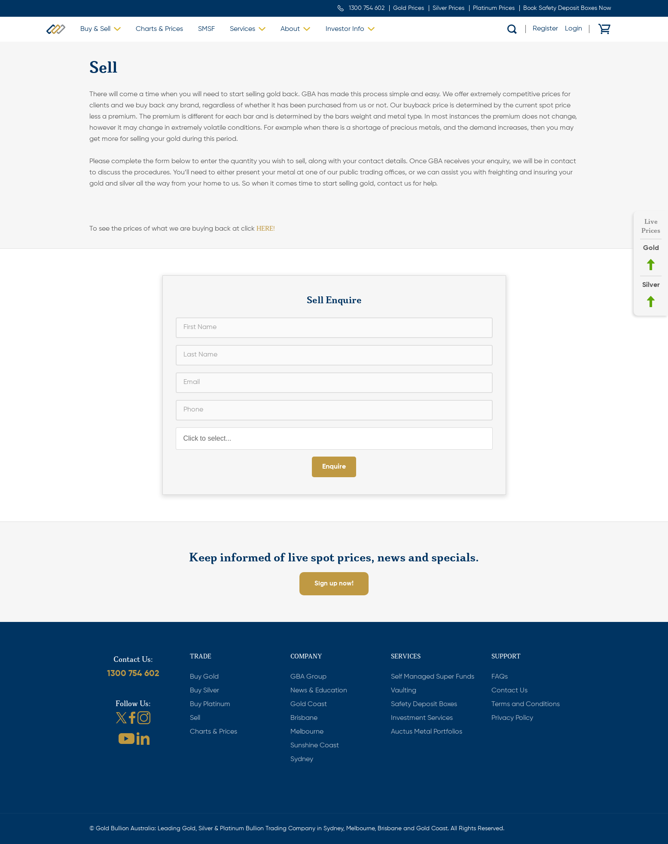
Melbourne (306, 731)
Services (242, 29)
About (290, 29)
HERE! (265, 228)
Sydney (301, 759)
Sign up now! (334, 583)
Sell (195, 718)
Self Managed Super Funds (432, 676)
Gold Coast (308, 704)
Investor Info (345, 29)
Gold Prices (408, 8)
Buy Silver (204, 690)
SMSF (206, 29)
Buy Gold (204, 676)
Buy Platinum (210, 704)
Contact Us (509, 690)
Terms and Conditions (525, 704)
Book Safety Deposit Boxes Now (567, 8)
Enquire (334, 466)
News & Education (318, 690)
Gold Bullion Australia (55, 29)
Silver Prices (448, 8)
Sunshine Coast (314, 745)
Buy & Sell (95, 29)
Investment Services (422, 718)
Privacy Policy (512, 718)
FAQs (499, 676)
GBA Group (308, 676)
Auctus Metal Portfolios (426, 731)
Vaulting (403, 690)
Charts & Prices (159, 29)
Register (545, 28)
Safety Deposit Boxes (424, 704)
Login (573, 28)
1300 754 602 (366, 8)
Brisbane (303, 718)
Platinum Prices (494, 8)
